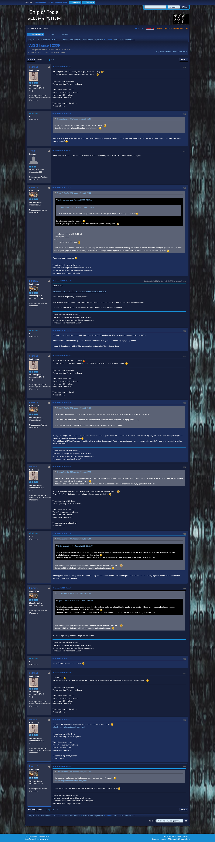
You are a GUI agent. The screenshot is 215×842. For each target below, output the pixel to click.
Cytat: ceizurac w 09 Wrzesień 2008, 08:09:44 (73, 539)
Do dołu (31, 60)
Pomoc (166, 836)
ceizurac (33, 67)
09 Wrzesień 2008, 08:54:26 (62, 766)
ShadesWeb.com (43, 839)
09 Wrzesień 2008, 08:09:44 (62, 466)
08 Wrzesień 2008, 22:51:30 (62, 281)
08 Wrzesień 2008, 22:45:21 (62, 187)
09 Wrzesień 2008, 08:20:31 (62, 673)
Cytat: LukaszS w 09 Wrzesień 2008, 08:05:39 (73, 472)
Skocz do (152, 821)
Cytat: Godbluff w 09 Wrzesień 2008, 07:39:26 (73, 408)
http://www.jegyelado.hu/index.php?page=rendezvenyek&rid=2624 (79, 291)
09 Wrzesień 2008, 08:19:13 (62, 658)
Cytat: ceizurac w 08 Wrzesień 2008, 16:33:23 (75, 200)
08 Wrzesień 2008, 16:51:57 (62, 113)
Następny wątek (179, 52)
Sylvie (115, 40)
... (55, 60)
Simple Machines (43, 836)
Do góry (31, 810)
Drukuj (184, 60)
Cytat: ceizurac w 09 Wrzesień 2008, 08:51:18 (73, 772)
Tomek (32, 150)
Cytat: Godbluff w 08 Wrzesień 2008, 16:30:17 (77, 207)
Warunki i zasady (175, 836)
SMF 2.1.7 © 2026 (31, 836)
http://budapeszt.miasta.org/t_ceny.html (69, 727)
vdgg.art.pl (150, 28)
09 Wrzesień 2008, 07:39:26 (62, 330)
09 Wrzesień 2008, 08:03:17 (62, 356)
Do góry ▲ (186, 836)
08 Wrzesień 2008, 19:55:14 (62, 151)
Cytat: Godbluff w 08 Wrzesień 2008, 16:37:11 (73, 193)
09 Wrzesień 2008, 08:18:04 (62, 588)
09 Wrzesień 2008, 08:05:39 (62, 402)
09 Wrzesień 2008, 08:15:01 (62, 533)
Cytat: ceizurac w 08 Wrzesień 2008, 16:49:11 (73, 119)
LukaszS (33, 187)
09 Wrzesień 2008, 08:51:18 (62, 719)
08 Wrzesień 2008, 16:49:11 (62, 67)
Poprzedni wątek (163, 52)
